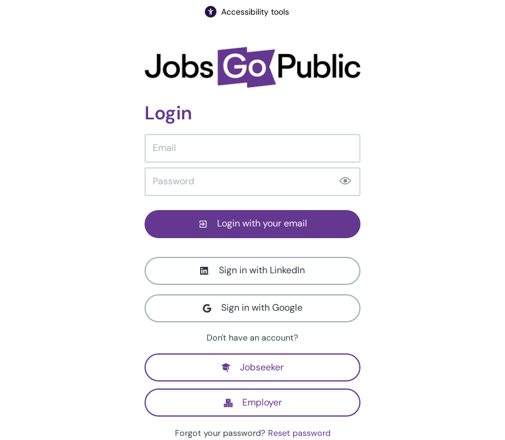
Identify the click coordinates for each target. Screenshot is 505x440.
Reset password (299, 433)
